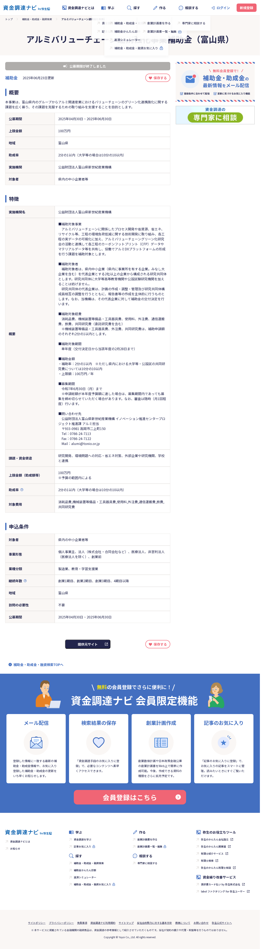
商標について (182, 922)
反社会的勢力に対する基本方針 (154, 922)
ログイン (223, 7)
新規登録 (246, 7)
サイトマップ (126, 922)
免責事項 (82, 922)
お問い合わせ (201, 922)
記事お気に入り (82, 846)
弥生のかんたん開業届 (213, 846)
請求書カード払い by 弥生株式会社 (220, 884)
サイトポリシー (37, 922)
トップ (9, 19)
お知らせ (15, 848)
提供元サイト (88, 644)
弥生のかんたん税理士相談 (216, 867)
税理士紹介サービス (212, 853)
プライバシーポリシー (61, 922)
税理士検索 (207, 860)
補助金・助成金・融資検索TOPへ (38, 664)
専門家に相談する (147, 863)
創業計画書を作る (147, 839)
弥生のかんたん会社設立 (214, 839)
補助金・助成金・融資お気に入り (92, 884)
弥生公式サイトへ (222, 922)
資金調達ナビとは (78, 7)
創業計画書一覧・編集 (149, 846)
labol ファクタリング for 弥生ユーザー (223, 891)
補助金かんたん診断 (85, 870)
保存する (160, 77)
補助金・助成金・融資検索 (37, 19)
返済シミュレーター (85, 877)
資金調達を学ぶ (82, 839)
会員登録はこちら (142, 797)
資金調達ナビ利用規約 (102, 922)
